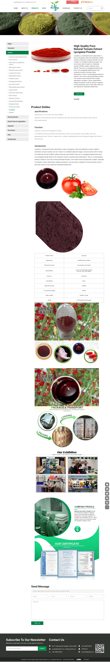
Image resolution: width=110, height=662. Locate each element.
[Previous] (31, 70)
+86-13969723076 (57, 652)
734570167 (84, 649)
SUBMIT (42, 649)
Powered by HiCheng (68, 659)
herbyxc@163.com (31, 2)
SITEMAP (86, 659)
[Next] (70, 70)
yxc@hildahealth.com (19, 2)
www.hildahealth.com (87, 652)
